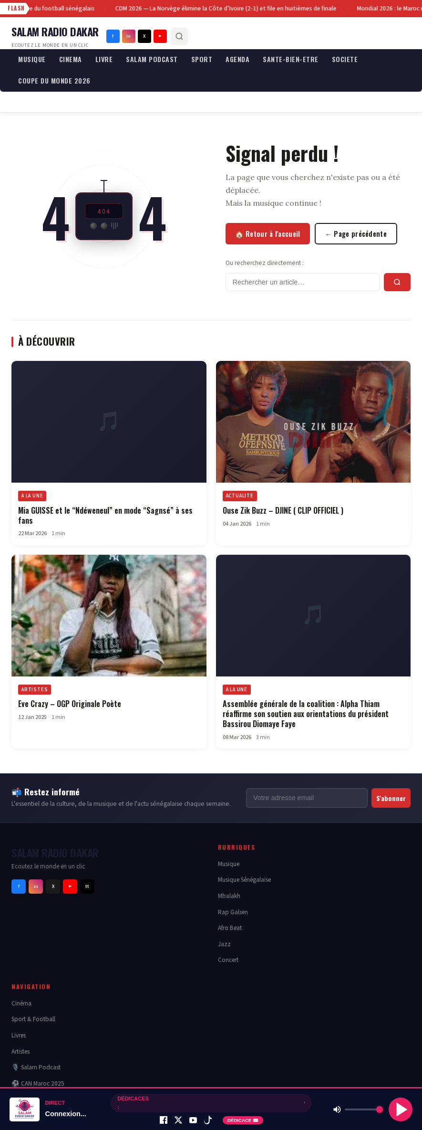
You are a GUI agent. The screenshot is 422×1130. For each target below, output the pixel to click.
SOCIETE (345, 59)
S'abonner (391, 798)
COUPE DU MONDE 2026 (54, 80)
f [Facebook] (112, 36)
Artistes (20, 1051)
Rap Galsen (233, 912)
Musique (228, 863)
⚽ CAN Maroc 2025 (37, 1083)
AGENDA (237, 59)
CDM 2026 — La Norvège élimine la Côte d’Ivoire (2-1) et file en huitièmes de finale (227, 8)
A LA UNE (32, 495)
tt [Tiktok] (87, 886)
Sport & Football (33, 1019)
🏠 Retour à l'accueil (267, 234)
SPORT (202, 59)
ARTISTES (34, 689)
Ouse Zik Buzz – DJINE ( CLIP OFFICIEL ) (283, 510)
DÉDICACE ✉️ (242, 1120)
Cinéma (21, 1003)
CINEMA (70, 59)
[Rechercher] (179, 36)
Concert (228, 959)
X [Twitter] (144, 36)
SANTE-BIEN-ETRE (291, 59)
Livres (18, 1035)
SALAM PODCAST (152, 59)
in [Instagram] (128, 36)
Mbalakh (229, 895)
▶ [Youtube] (160, 36)
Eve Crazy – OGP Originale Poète (69, 703)
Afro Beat (230, 927)
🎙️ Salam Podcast (36, 1067)
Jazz (224, 944)
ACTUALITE (240, 495)
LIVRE (104, 59)
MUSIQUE (32, 59)
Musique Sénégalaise (244, 879)
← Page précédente (356, 234)
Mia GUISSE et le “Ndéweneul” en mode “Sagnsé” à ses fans (105, 515)
